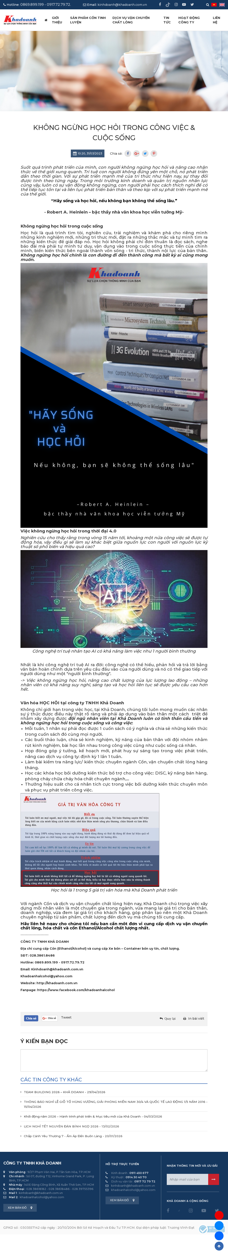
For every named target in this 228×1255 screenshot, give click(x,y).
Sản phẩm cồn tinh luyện (88, 20)
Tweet (66, 1017)
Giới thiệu (57, 20)
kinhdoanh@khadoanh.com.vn (122, 5)
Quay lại (170, 1018)
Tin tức (167, 20)
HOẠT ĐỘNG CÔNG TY (189, 20)
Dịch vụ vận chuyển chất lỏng (131, 20)
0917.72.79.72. (59, 4)
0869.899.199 (32, 4)
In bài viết (196, 1019)
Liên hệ (216, 20)
